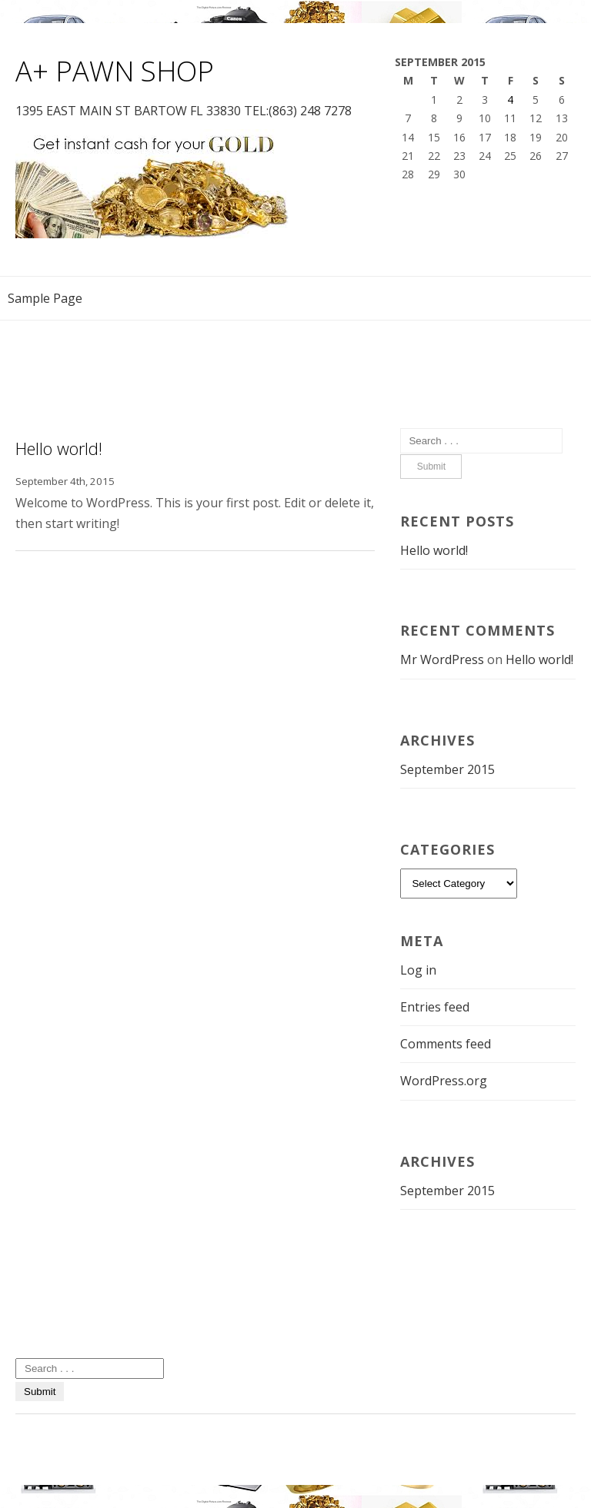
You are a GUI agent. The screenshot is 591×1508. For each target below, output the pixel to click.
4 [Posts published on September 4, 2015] (510, 99)
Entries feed (434, 1006)
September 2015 (447, 769)
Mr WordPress (442, 659)
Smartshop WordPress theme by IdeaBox (139, 1446)
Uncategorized (57, 1326)
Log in (418, 970)
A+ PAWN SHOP (114, 71)
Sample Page (45, 298)
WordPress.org (443, 1080)
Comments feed (445, 1043)
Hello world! (58, 448)
